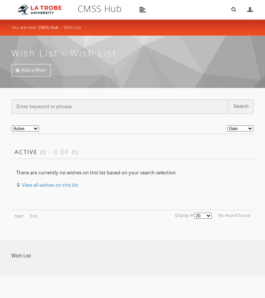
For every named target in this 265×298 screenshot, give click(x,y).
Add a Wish (33, 70)
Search (231, 9)
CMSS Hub (48, 27)
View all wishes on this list (50, 185)
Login (247, 9)
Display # (184, 215)
